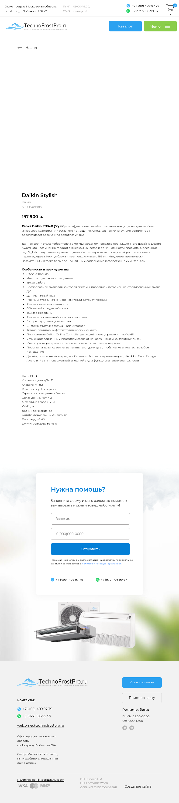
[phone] (90, 534)
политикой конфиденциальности (102, 563)
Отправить (90, 549)
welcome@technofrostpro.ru (40, 725)
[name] (90, 519)
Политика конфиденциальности (40, 779)
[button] (142, 682)
